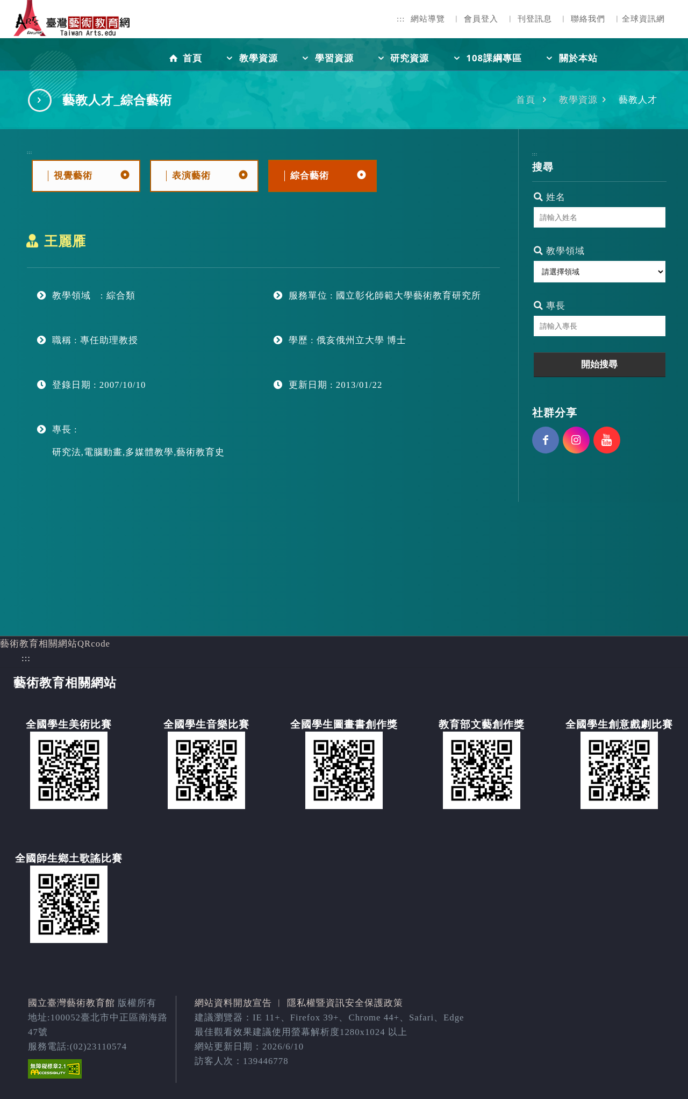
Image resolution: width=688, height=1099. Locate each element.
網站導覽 (428, 19)
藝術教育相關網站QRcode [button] (55, 644)
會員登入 (481, 19)
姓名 (549, 197)
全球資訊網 (643, 19)
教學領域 (559, 251)
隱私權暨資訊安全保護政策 (345, 1003)
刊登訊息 (535, 19)
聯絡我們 (588, 19)
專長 (549, 306)
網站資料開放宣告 (233, 1003)
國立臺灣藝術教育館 (71, 1003)
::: (401, 19)
